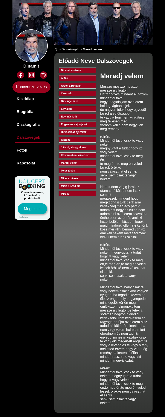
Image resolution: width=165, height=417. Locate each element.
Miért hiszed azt (70, 186)
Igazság (65, 139)
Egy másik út (69, 116)
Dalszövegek (28, 137)
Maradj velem (69, 162)
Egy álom (66, 108)
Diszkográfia (28, 124)
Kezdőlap (25, 99)
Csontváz (66, 93)
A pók (64, 78)
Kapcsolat (26, 163)
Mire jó (65, 193)
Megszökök (68, 170)
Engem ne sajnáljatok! (74, 124)
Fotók (22, 150)
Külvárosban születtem (75, 155)
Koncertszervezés (31, 87)
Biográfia (25, 112)
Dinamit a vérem (71, 70)
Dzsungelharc (69, 101)
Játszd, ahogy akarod (74, 147)
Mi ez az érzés (69, 178)
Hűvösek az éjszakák (74, 132)
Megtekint (32, 209)
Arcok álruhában (71, 85)
